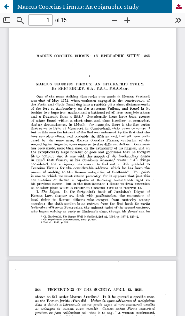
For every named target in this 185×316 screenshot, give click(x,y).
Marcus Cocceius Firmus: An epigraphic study (78, 7)
